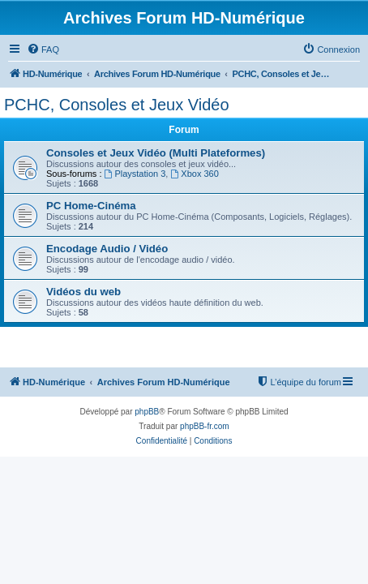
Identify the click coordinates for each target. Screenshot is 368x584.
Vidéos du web (83, 292)
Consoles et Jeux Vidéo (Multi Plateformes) (155, 153)
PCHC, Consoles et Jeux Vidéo (116, 105)
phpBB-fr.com (204, 426)
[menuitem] (43, 49)
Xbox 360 (194, 173)
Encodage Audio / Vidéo (107, 249)
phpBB (147, 411)
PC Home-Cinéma (91, 206)
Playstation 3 (135, 173)
